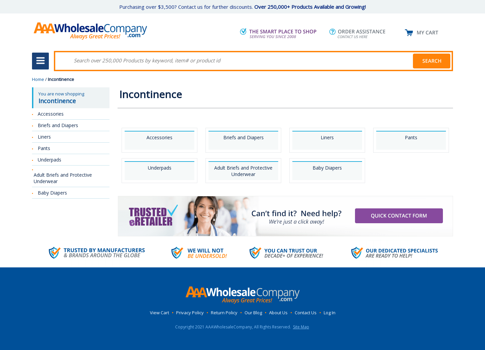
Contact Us (306, 313)
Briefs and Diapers (243, 137)
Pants (411, 137)
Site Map (301, 327)
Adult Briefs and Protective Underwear (243, 171)
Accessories (159, 137)
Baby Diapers (327, 168)
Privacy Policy (190, 313)
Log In (329, 313)
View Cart (159, 313)
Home (38, 79)
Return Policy (224, 313)
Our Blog (253, 313)
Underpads (159, 168)
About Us (278, 313)
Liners (327, 137)
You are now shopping (71, 98)
